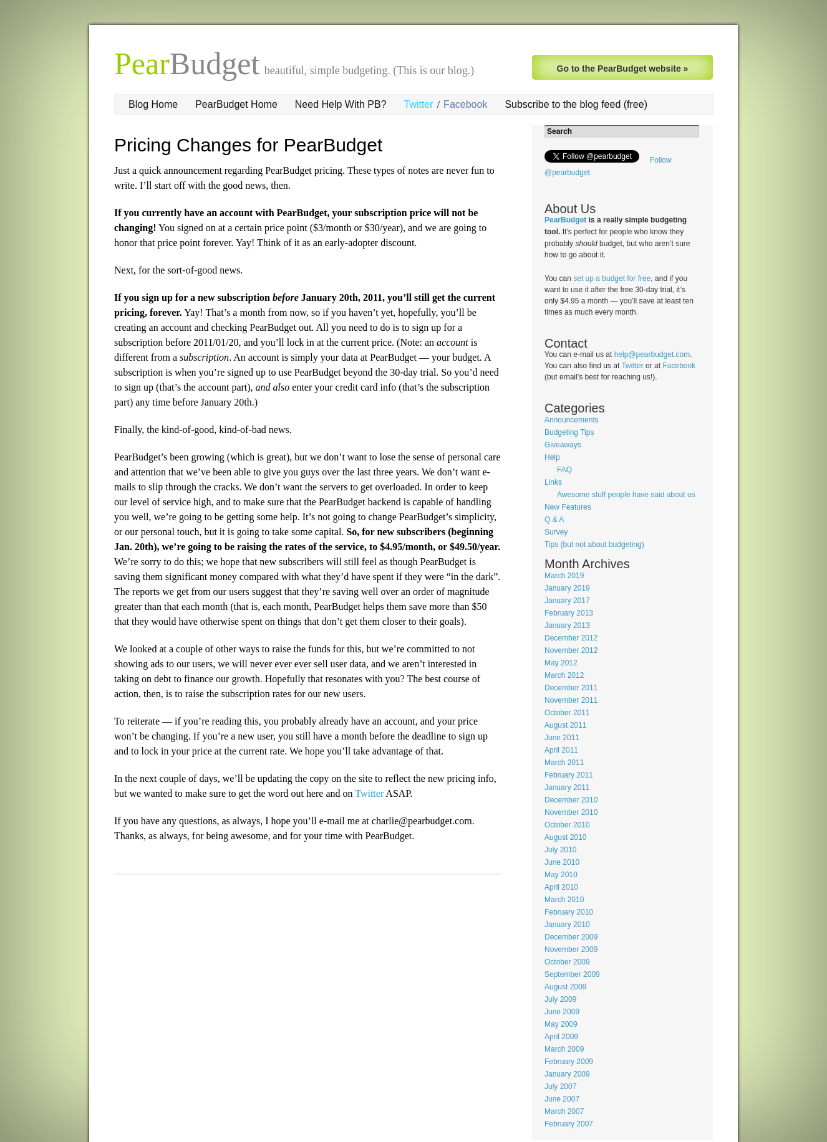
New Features (567, 507)
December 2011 (570, 687)
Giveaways (562, 444)
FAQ (564, 469)
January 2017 (567, 600)
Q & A (554, 519)
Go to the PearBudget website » (623, 69)
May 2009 (561, 1024)
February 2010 (568, 912)
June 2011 (561, 737)
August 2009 (565, 987)
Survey (556, 532)
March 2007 (564, 1111)
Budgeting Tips (569, 432)
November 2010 (570, 812)
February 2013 (568, 613)
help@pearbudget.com (652, 354)
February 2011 (568, 775)
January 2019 (567, 588)
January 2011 (567, 787)
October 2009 (567, 962)
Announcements (571, 420)
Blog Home (153, 104)
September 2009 (572, 974)
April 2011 (561, 750)
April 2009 (561, 1036)
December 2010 (570, 800)
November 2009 (570, 949)
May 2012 (561, 663)
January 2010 (567, 924)
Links (553, 482)
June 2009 (561, 1011)
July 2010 (560, 849)
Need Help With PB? (341, 104)
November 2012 (570, 650)
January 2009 (567, 1074)
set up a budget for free (611, 278)
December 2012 (570, 638)
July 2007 (560, 1086)
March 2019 (564, 575)
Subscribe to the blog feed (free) (576, 104)
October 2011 (567, 712)
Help (552, 457)
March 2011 (564, 762)
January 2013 (567, 625)
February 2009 (568, 1061)
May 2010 (561, 874)
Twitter (418, 104)
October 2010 (567, 825)
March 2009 (564, 1049)
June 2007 (561, 1099)
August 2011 (565, 725)
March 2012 (564, 675)
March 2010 (564, 899)
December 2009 (570, 937)
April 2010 (561, 887)
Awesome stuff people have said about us (626, 494)
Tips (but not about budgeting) (594, 544)
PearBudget (565, 220)
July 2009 (560, 999)
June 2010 (561, 862)
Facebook (465, 104)
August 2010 (565, 837)
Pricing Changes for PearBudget (248, 145)
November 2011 (570, 700)
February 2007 (568, 1124)
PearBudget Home (236, 104)
